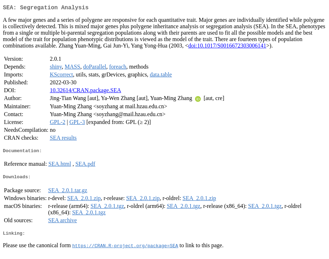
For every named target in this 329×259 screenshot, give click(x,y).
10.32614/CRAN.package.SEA (85, 92)
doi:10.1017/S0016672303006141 (227, 47)
